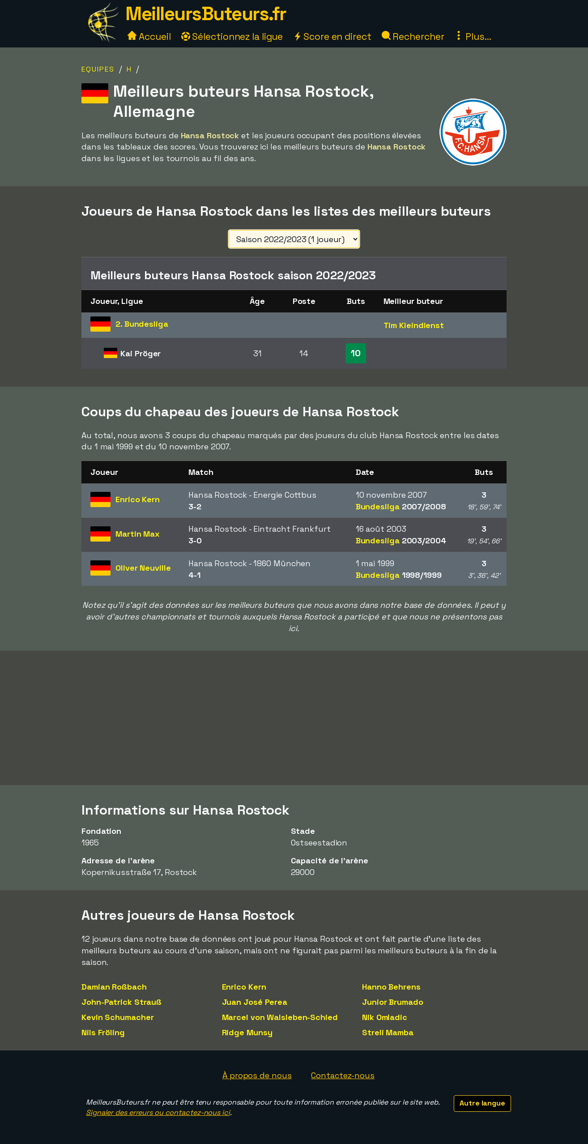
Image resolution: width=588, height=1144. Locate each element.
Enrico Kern (244, 987)
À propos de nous (256, 1075)
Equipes (98, 69)
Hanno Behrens (391, 987)
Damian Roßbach (114, 987)
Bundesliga (401, 506)
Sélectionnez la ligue (232, 36)
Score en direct (332, 36)
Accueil (149, 36)
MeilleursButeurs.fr (205, 14)
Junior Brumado (392, 1002)
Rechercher (413, 36)
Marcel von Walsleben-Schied (280, 1017)
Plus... (472, 36)
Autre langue (482, 1103)
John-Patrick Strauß (121, 1002)
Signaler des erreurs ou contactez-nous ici (158, 1112)
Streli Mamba (387, 1032)
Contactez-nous (343, 1075)
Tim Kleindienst (413, 325)
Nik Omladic (384, 1017)
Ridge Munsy (247, 1032)
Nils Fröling (103, 1032)
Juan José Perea (255, 1002)
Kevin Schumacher (117, 1017)
